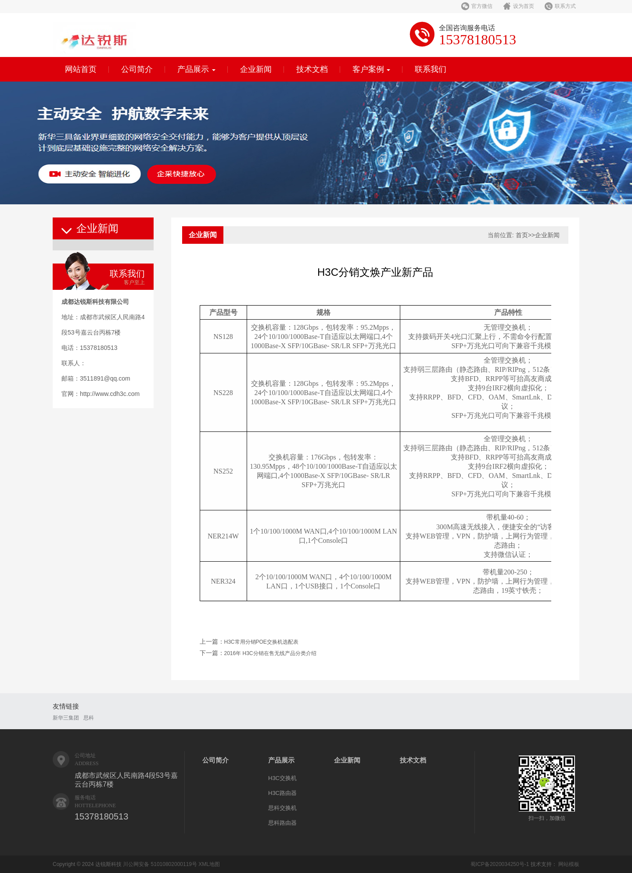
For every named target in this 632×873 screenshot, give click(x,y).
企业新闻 (256, 69)
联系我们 (430, 69)
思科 (88, 718)
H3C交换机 (282, 778)
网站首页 (81, 69)
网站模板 (568, 864)
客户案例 (371, 69)
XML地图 (209, 864)
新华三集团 (66, 718)
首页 (522, 235)
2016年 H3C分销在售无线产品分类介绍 (270, 653)
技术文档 (312, 69)
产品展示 (196, 69)
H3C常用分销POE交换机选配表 (261, 642)
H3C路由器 (282, 793)
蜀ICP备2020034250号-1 (499, 864)
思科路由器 (282, 823)
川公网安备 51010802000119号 (160, 864)
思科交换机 (282, 808)
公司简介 (137, 69)
